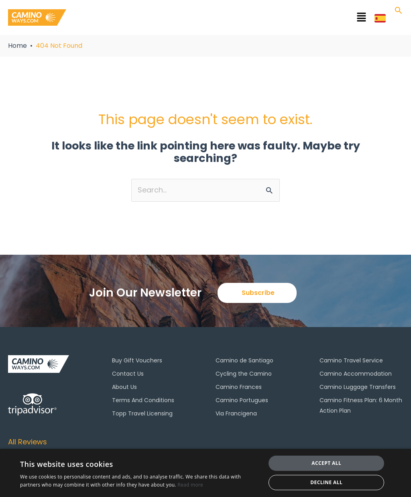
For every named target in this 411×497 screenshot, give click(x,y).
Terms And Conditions (143, 400)
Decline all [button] (326, 482)
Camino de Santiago (244, 360)
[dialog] (205, 473)
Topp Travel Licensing (142, 413)
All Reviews (27, 442)
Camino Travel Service (351, 360)
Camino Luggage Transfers (357, 387)
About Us (124, 387)
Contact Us (128, 374)
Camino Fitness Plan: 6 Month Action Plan (360, 405)
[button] (232, 19)
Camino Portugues (242, 400)
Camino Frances (239, 387)
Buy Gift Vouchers (137, 360)
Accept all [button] (326, 463)
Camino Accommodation (355, 374)
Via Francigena (236, 413)
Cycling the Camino (244, 374)
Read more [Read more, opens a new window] (190, 484)
